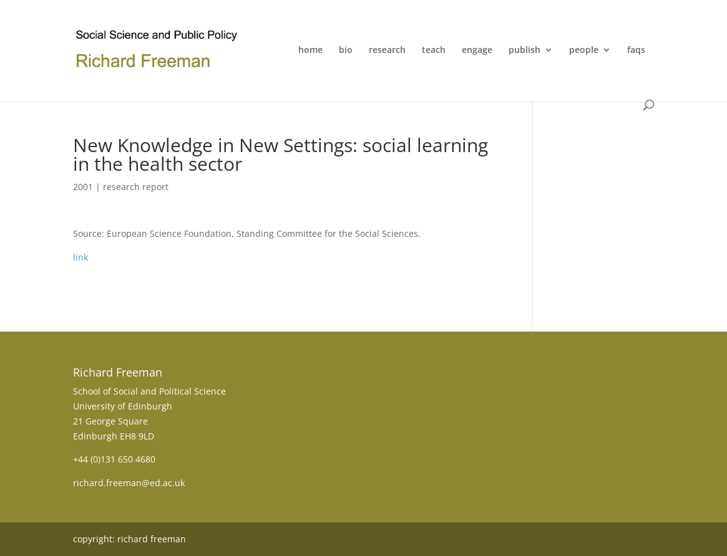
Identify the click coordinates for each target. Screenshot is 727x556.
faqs (636, 50)
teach (434, 50)
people (583, 50)
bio (346, 50)
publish (524, 50)
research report (135, 187)
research (387, 50)
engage (477, 50)
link (80, 257)
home (310, 50)
